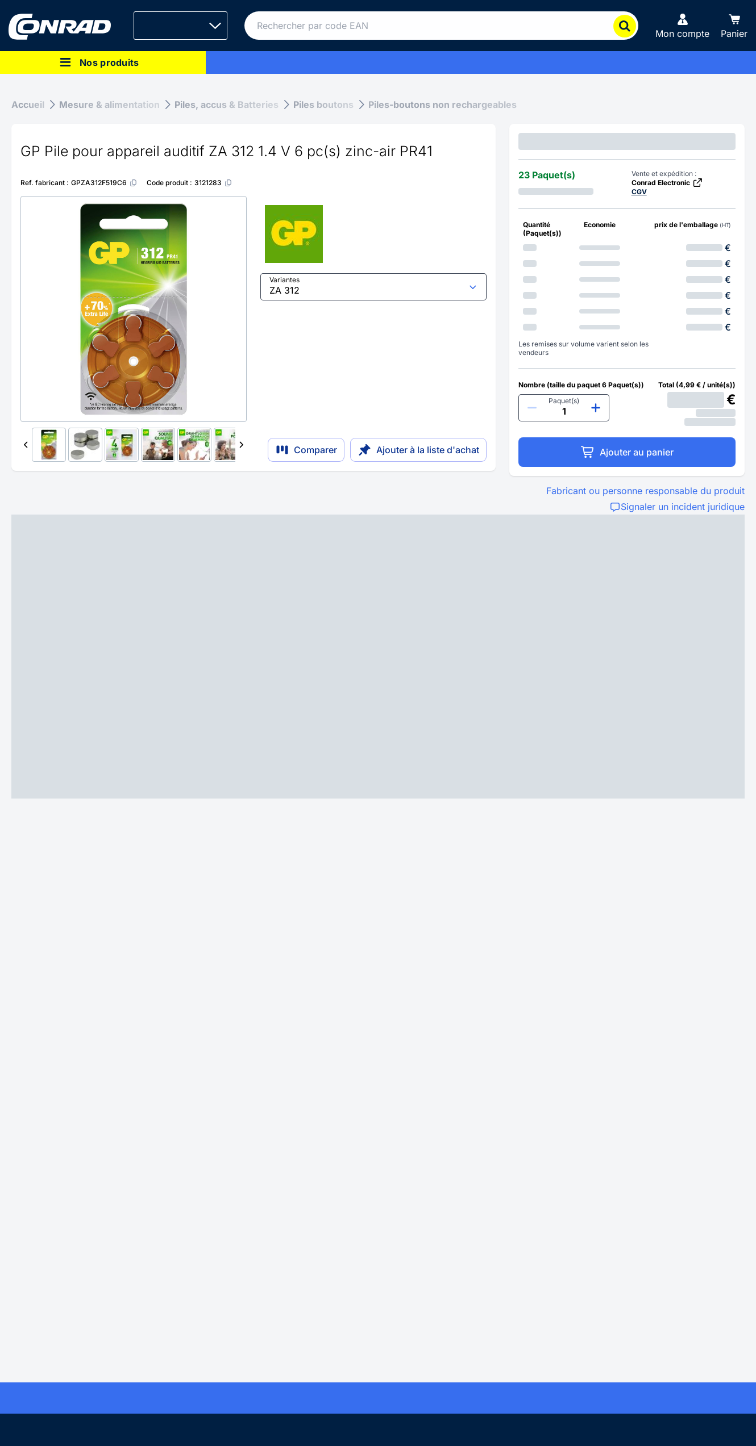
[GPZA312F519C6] (104, 182)
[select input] (373, 286)
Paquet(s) (564, 400)
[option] (627, 248)
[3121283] (213, 182)
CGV (639, 191)
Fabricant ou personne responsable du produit (645, 490)
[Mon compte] (682, 25)
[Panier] (734, 25)
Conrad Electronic (667, 182)
